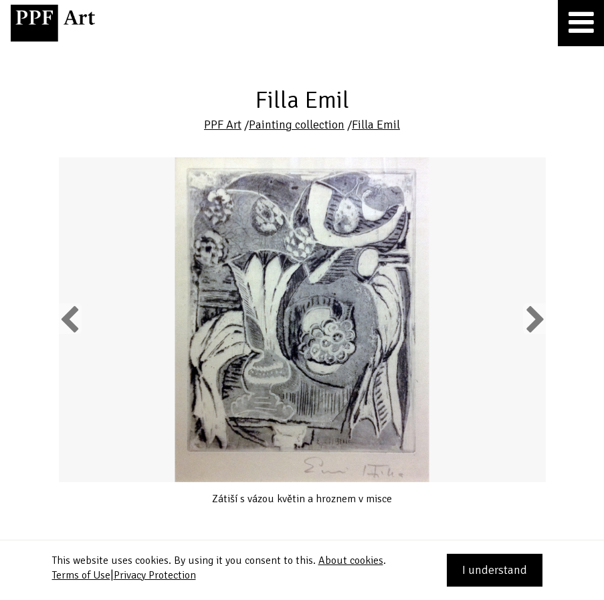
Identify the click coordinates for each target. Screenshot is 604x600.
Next (534, 318)
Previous (70, 318)
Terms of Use (81, 575)
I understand (494, 569)
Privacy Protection (155, 575)
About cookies (350, 560)
